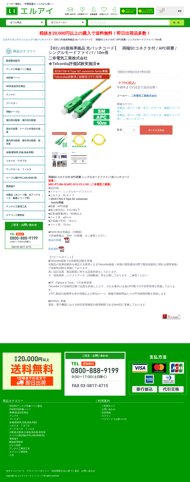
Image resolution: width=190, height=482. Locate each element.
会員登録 (106, 412)
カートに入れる (156, 130)
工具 (11, 455)
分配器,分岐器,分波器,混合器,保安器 (27, 432)
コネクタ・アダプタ (19, 425)
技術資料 (56, 248)
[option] (81, 97)
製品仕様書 (58, 240)
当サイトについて (15, 471)
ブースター (15, 419)
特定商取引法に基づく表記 (65, 471)
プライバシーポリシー (37, 471)
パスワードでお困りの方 (114, 419)
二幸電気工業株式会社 (144, 95)
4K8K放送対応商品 (18, 412)
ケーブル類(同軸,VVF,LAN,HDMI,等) (27, 435)
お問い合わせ (108, 409)
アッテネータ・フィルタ (21, 429)
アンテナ (13, 415)
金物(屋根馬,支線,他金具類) (23, 422)
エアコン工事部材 (18, 451)
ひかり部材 (15, 445)
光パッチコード (43, 39)
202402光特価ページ (20, 409)
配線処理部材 (16, 442)
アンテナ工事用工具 (19, 448)
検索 (177, 22)
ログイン (106, 415)
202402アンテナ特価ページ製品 (25, 406)
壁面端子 (13, 438)
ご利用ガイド (108, 406)
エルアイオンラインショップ (18, 39)
